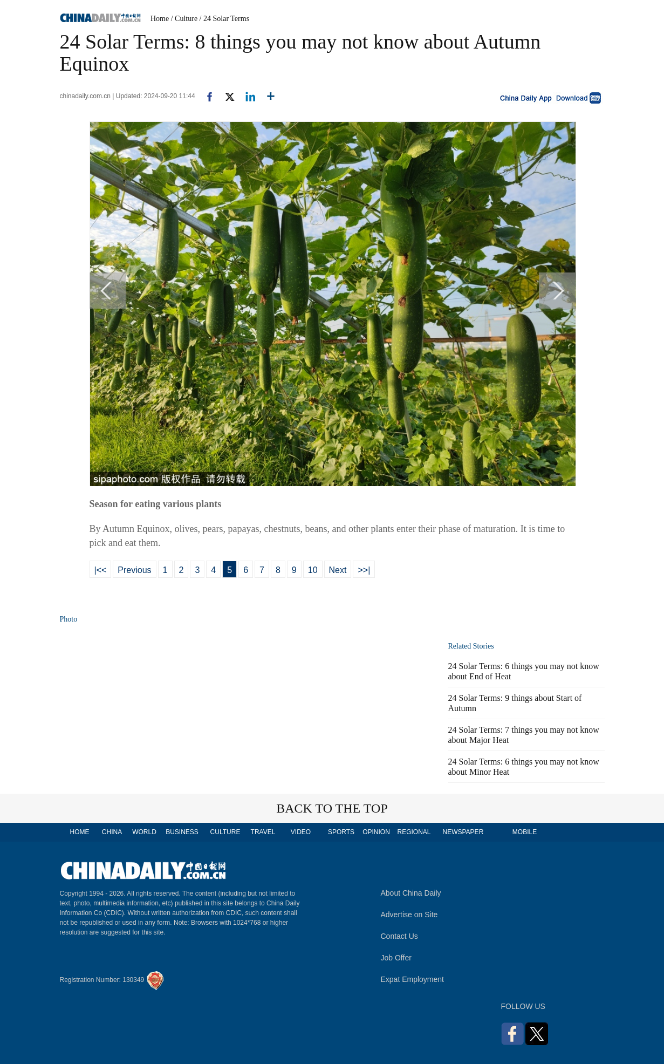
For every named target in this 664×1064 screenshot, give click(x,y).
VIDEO (301, 832)
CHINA (112, 832)
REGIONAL (413, 832)
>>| (364, 570)
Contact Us (399, 936)
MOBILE (524, 832)
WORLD (144, 832)
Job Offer (396, 957)
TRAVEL (263, 832)
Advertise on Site (409, 914)
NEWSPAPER (463, 832)
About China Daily (411, 893)
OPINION (376, 832)
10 (313, 570)
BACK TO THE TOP (332, 808)
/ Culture (184, 19)
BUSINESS (182, 832)
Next (338, 570)
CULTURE (225, 832)
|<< (100, 570)
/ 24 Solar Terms (224, 19)
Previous (134, 570)
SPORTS (341, 832)
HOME (80, 832)
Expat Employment (412, 979)
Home (159, 19)
